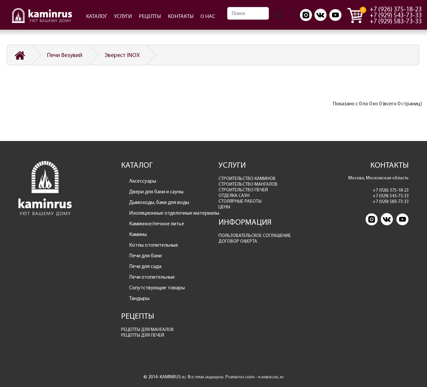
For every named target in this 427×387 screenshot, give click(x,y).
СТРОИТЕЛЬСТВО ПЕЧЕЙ (243, 190)
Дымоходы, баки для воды (159, 202)
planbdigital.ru (271, 377)
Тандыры (139, 298)
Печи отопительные (152, 277)
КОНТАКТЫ (180, 16)
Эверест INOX (122, 55)
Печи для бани (145, 255)
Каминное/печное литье (156, 223)
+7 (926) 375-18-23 (396, 9)
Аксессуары (142, 181)
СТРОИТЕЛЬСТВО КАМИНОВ (247, 178)
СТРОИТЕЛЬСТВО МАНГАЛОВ (248, 184)
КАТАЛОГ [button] (96, 16)
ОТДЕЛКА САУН (234, 195)
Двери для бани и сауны (156, 191)
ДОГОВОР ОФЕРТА (238, 241)
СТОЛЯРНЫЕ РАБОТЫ (240, 201)
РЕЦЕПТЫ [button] (150, 16)
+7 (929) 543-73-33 (396, 15)
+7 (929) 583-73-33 (396, 21)
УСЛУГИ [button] (123, 16)
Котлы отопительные (153, 245)
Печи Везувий (64, 55)
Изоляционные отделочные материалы (169, 213)
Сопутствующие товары (157, 287)
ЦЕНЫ (224, 207)
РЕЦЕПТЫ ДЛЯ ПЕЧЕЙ (142, 335)
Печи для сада (145, 266)
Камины (138, 234)
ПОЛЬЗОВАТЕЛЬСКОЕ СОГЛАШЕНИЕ (255, 235)
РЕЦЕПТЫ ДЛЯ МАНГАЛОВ (147, 329)
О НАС (207, 16)
